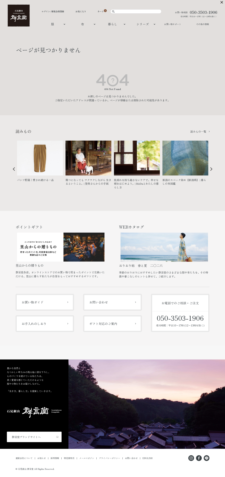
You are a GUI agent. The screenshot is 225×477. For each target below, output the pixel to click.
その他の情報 (202, 24)
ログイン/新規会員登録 (53, 11)
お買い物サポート (172, 24)
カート (100, 11)
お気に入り (80, 11)
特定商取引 (69, 458)
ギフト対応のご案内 (103, 323)
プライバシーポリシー (109, 458)
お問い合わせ (98, 302)
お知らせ (41, 458)
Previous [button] (12, 171)
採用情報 (55, 458)
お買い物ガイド (32, 302)
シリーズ (142, 24)
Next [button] (210, 171)
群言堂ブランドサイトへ (26, 437)
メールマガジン (86, 458)
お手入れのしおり (34, 323)
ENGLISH (147, 458)
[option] (40, 162)
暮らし (112, 24)
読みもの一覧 (198, 131)
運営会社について (24, 458)
